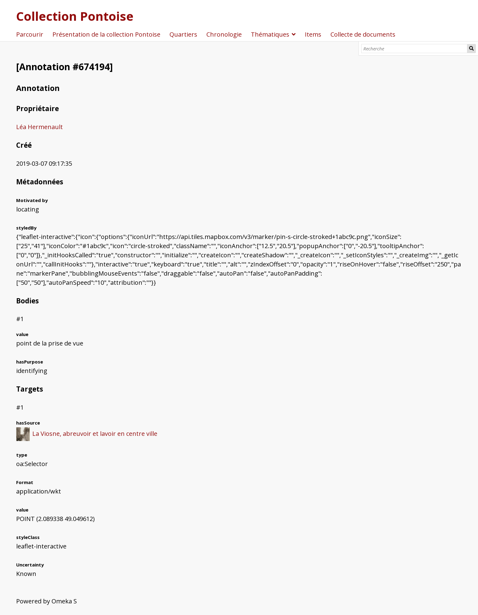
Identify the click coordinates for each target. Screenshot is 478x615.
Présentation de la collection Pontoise (106, 34)
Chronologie (224, 34)
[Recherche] (414, 48)
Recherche (471, 48)
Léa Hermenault (39, 127)
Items (313, 34)
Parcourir (29, 34)
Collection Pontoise (75, 16)
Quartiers (183, 34)
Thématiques (270, 34)
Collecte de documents (362, 34)
